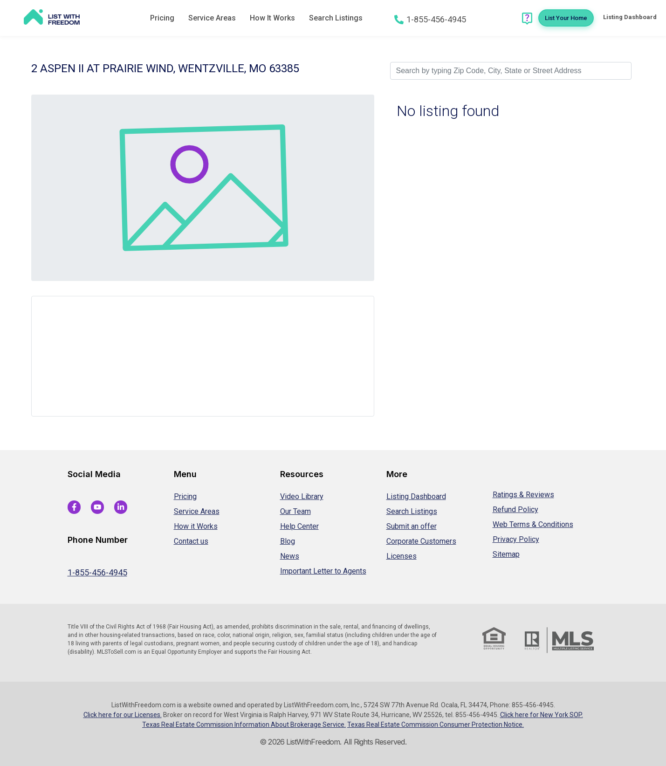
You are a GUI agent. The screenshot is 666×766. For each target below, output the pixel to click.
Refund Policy (515, 509)
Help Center (299, 526)
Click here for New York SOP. (541, 714)
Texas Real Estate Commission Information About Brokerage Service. (244, 724)
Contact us (191, 541)
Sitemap (506, 554)
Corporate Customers (421, 541)
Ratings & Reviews (523, 494)
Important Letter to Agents (323, 571)
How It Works (272, 18)
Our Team (295, 511)
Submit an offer (411, 526)
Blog (287, 541)
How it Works (196, 526)
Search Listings (336, 18)
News (289, 556)
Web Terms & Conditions (533, 524)
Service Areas (212, 18)
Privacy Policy (516, 539)
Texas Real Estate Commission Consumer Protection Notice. (435, 724)
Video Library (301, 496)
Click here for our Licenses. (122, 714)
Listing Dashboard (416, 496)
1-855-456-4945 (97, 572)
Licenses (401, 556)
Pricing (162, 18)
